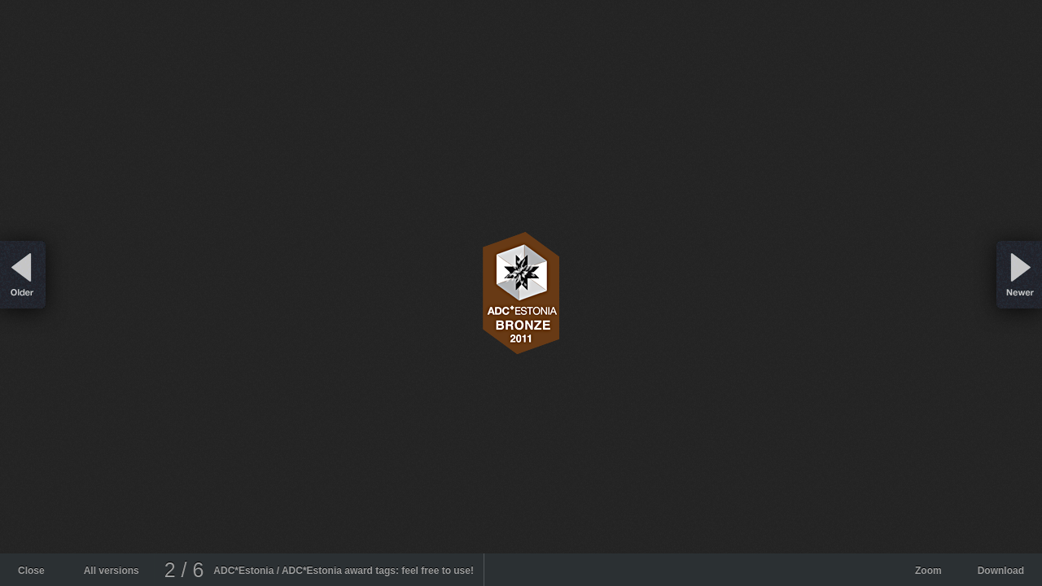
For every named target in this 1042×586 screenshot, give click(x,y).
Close (31, 570)
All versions (111, 570)
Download (1001, 570)
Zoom (928, 570)
